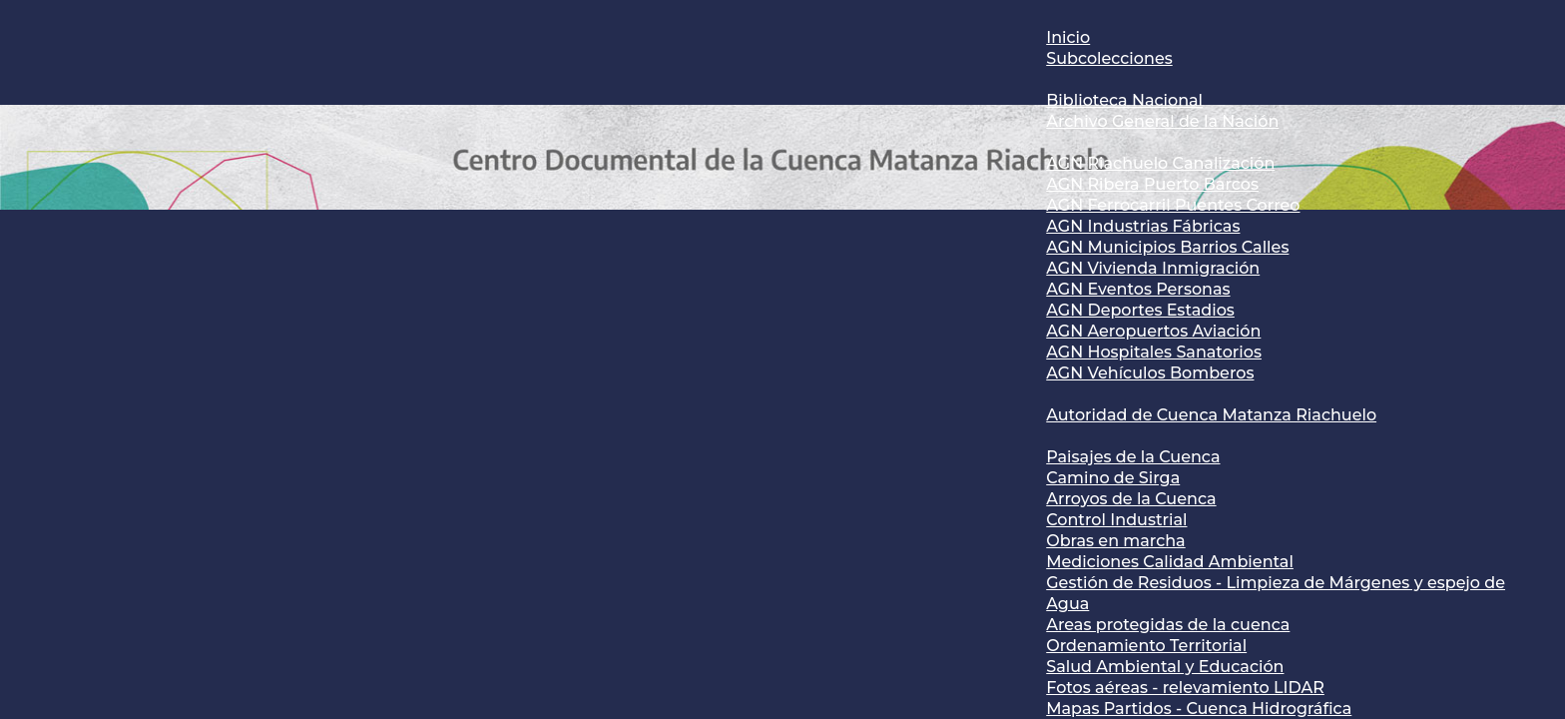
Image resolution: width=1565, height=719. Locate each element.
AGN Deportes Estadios (1140, 310)
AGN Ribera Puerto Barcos (1152, 184)
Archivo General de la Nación (1162, 121)
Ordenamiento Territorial (1146, 645)
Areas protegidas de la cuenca (1168, 624)
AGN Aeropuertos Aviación (1153, 331)
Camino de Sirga (1113, 477)
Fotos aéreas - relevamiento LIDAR (1185, 687)
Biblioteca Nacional (1124, 100)
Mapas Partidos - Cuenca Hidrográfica (1198, 708)
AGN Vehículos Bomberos (1150, 372)
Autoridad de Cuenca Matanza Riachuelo (1211, 414)
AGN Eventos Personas (1138, 289)
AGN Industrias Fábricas (1143, 226)
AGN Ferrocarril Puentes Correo (1173, 205)
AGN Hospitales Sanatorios (1154, 352)
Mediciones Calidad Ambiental (1170, 561)
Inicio (1068, 37)
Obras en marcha (1115, 540)
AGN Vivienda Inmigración (1153, 268)
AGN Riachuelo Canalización (1160, 163)
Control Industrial (1116, 519)
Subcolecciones (1109, 58)
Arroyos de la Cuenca (1131, 498)
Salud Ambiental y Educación (1165, 666)
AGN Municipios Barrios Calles (1167, 247)
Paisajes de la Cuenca (1133, 456)
